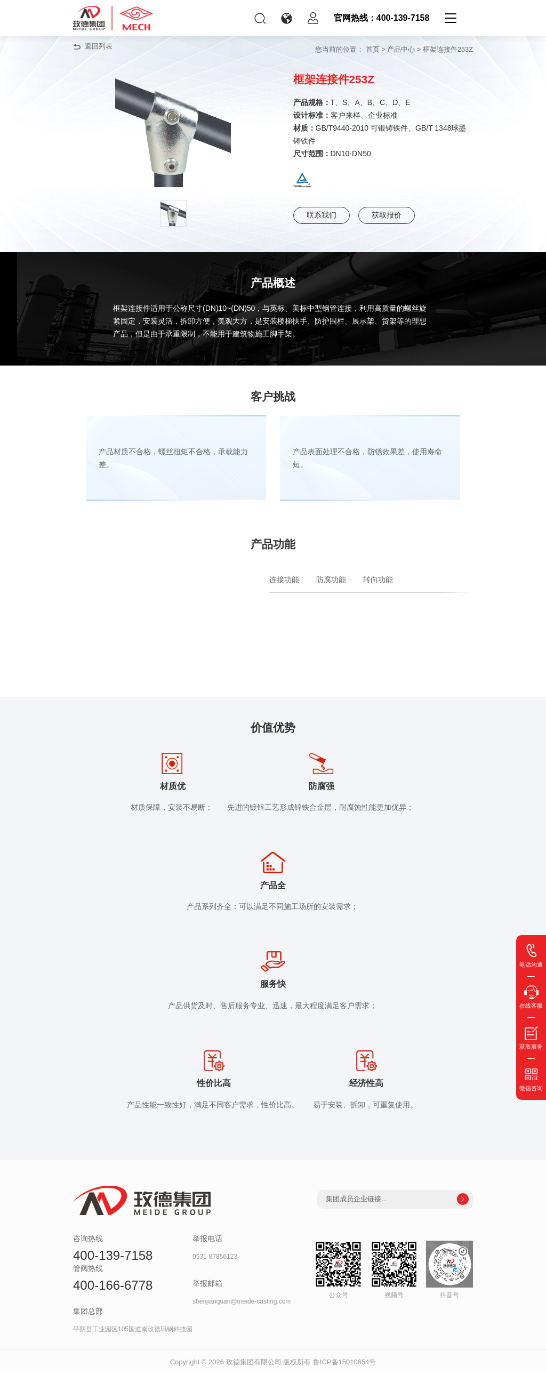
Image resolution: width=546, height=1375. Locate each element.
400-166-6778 (112, 1286)
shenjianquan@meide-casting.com (241, 1303)
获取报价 (387, 215)
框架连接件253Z (448, 49)
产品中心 (401, 49)
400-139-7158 (112, 1256)
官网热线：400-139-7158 (382, 17)
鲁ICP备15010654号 (344, 1363)
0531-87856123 (214, 1257)
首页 (373, 49)
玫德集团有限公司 (254, 1363)
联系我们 (321, 215)
